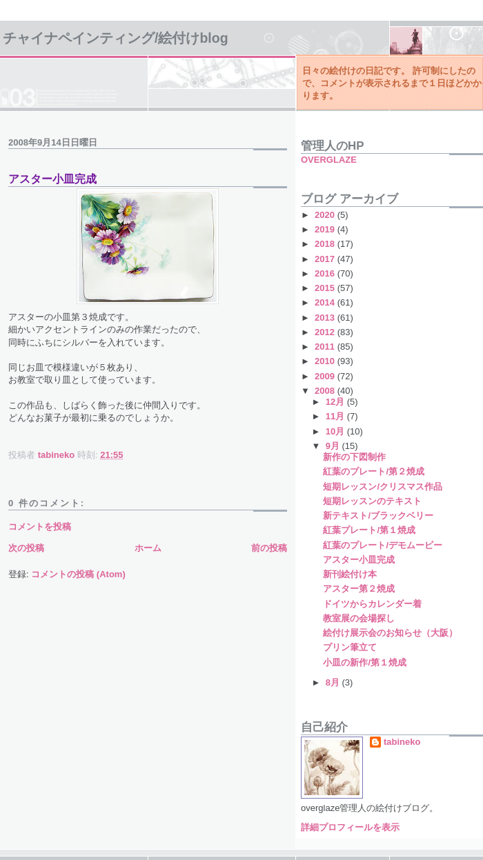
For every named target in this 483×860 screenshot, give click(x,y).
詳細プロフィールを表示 (350, 827)
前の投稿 (269, 548)
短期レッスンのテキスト (372, 501)
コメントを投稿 (39, 526)
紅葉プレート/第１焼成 (369, 530)
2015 (326, 288)
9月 (334, 446)
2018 (326, 244)
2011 (326, 346)
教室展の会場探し (359, 618)
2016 (326, 273)
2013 (326, 317)
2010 (326, 361)
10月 (336, 431)
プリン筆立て (350, 647)
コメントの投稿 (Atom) (78, 574)
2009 (326, 376)
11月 (336, 416)
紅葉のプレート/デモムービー (382, 545)
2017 (326, 259)
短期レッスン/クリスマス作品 (382, 486)
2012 (326, 332)
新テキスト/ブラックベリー (378, 515)
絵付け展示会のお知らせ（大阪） (390, 633)
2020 (326, 215)
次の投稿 (26, 548)
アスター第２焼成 (359, 588)
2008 (326, 391)
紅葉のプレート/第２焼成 (373, 471)
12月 (336, 402)
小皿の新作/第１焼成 (364, 662)
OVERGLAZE (329, 159)
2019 (326, 229)
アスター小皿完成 (359, 559)
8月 (334, 682)
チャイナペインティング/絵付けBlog (115, 38)
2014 (326, 302)
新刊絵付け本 (350, 574)
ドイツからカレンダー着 (372, 604)
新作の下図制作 (354, 457)
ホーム (148, 548)
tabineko (402, 742)
